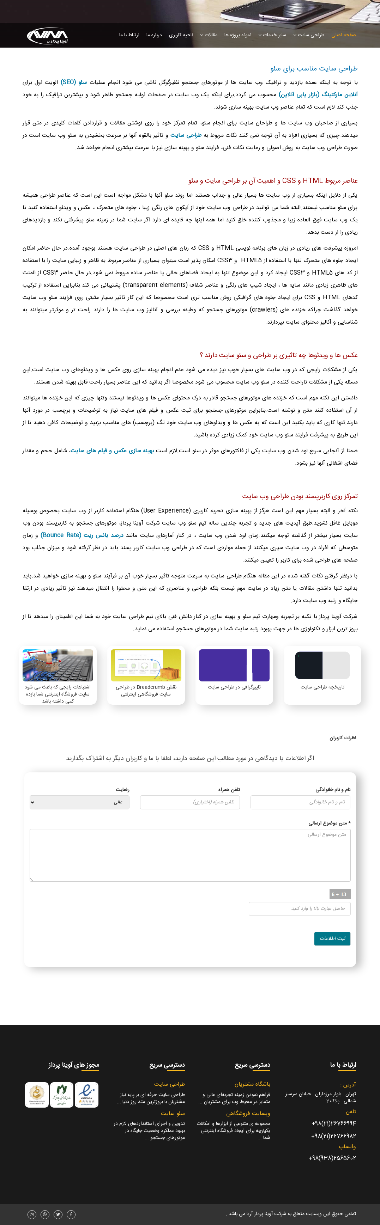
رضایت (122, 790)
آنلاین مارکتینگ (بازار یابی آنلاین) (318, 95)
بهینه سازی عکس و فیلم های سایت (112, 451)
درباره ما (154, 35)
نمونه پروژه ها (237, 35)
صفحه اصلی (343, 35)
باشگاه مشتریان (252, 1084)
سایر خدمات (272, 35)
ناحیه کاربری (181, 35)
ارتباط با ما (129, 35)
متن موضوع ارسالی (329, 823)
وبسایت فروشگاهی (248, 1114)
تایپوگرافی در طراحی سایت (234, 687)
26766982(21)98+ (333, 1136)
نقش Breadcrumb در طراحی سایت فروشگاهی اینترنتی (146, 691)
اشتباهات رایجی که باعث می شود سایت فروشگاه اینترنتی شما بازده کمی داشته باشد (58, 694)
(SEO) (68, 82)
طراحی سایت (308, 35)
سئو (81, 82)
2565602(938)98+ (332, 1158)
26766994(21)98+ (334, 1124)
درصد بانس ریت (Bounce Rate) (82, 535)
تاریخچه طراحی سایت (322, 687)
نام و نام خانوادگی (332, 790)
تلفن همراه (229, 790)
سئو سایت (173, 1114)
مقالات (208, 35)
